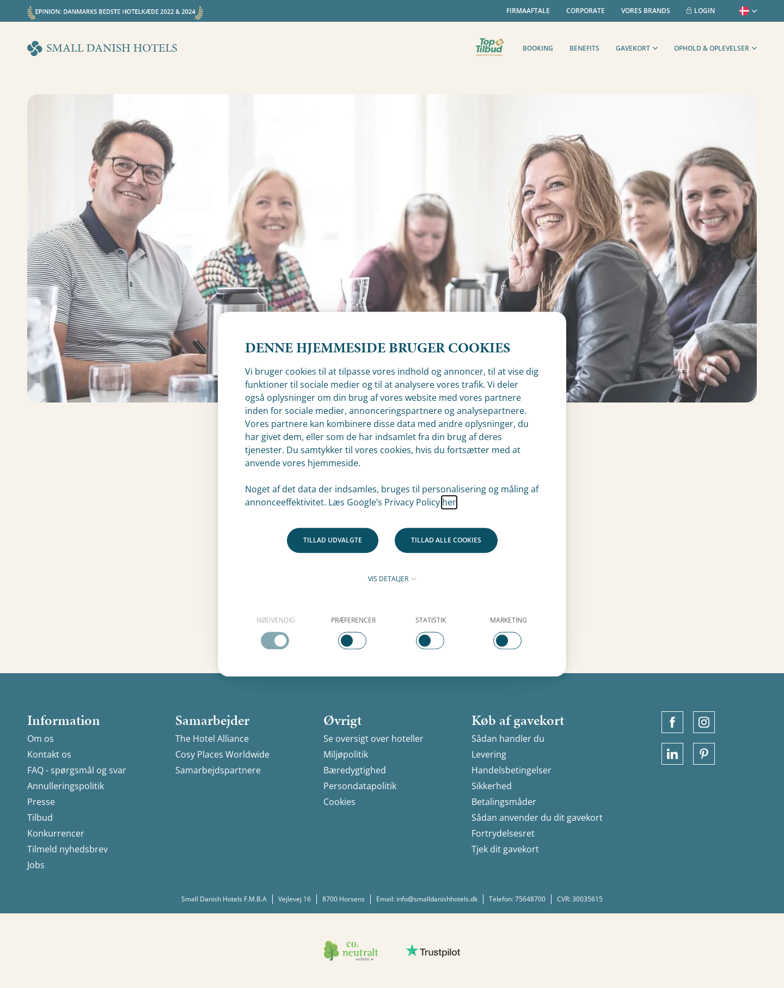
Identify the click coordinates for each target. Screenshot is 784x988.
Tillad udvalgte (332, 540)
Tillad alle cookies (446, 540)
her (449, 502)
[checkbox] (276, 632)
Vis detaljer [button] (392, 578)
